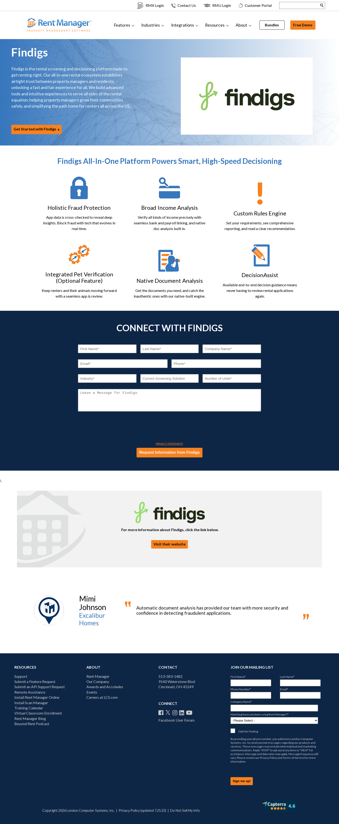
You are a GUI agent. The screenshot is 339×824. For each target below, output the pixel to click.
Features (122, 25)
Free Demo (302, 25)
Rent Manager (97, 676)
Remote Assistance (29, 692)
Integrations (182, 25)
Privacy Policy (268, 757)
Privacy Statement (169, 443)
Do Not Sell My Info (185, 810)
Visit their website (169, 544)
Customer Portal (245, 5)
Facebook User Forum (176, 720)
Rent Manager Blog (30, 718)
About (241, 25)
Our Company (97, 681)
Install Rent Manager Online (36, 697)
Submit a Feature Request (34, 681)
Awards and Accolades (104, 686)
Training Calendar (28, 708)
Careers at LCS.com (102, 697)
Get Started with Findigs (35, 129)
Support (20, 676)
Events (91, 692)
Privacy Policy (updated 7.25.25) (142, 810)
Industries (150, 25)
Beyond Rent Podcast (31, 723)
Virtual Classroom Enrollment (38, 713)
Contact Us (174, 5)
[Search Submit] (312, 5)
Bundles (272, 25)
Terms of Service (293, 757)
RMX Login (140, 5)
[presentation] (113, 428)
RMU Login (207, 5)
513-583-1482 (170, 676)
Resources (215, 25)
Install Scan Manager (31, 702)
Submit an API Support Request (39, 686)
